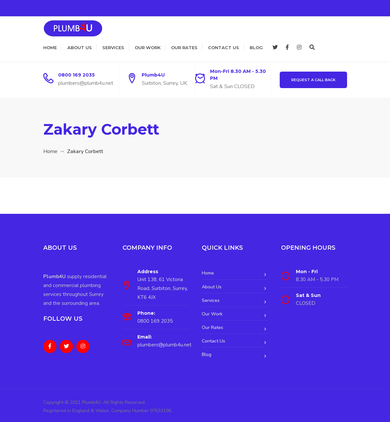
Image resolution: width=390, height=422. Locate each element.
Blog (256, 47)
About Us (79, 47)
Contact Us (223, 47)
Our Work (147, 47)
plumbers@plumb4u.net (85, 83)
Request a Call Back (313, 80)
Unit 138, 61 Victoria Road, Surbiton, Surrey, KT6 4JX (162, 288)
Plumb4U (153, 75)
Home (50, 47)
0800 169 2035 (76, 75)
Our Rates (184, 47)
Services (113, 47)
